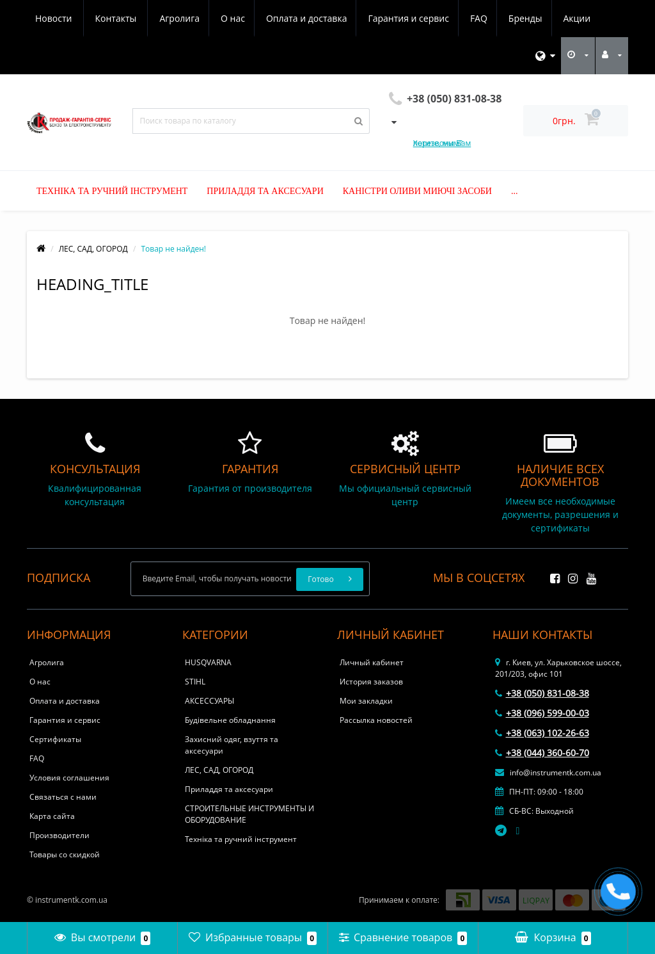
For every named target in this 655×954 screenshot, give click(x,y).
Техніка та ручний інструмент (111, 191)
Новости (519, 18)
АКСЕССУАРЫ (209, 700)
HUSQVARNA (208, 662)
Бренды (411, 18)
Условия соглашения (69, 777)
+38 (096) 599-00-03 (542, 713)
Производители (59, 835)
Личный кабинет (372, 662)
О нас (111, 18)
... (514, 191)
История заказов (371, 681)
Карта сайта (52, 816)
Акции (464, 18)
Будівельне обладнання (230, 720)
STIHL (195, 681)
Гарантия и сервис (289, 18)
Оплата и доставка (186, 18)
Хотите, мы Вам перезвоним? (442, 143)
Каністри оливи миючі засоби (417, 191)
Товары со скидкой (64, 854)
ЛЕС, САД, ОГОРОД (93, 248)
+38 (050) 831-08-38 (542, 693)
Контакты (582, 18)
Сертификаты (55, 739)
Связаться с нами (63, 796)
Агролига (55, 18)
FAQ (362, 18)
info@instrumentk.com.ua (548, 772)
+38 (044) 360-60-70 (542, 753)
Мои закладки (366, 700)
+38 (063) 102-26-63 (542, 733)
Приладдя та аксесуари (265, 191)
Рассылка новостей (376, 720)
